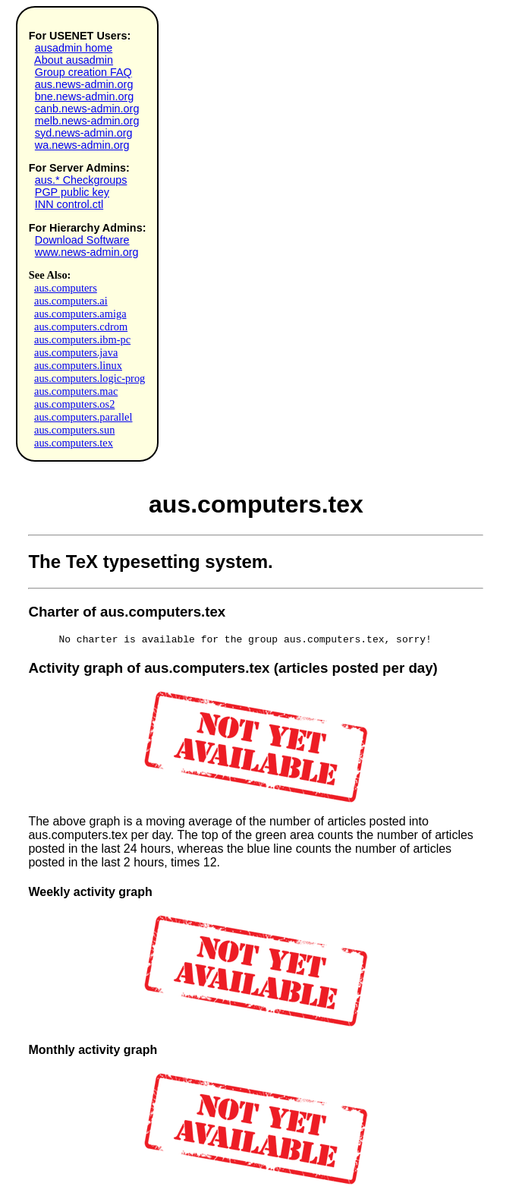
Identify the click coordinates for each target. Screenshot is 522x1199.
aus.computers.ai (71, 301)
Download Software (82, 240)
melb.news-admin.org (87, 121)
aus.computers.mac (76, 391)
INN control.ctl (69, 204)
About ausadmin (73, 60)
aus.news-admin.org (84, 84)
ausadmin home (73, 48)
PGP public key (72, 192)
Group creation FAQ (83, 72)
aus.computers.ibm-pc (82, 339)
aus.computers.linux (78, 365)
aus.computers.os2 (74, 404)
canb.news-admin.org (87, 109)
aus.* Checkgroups (81, 180)
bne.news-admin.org (84, 96)
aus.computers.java (76, 352)
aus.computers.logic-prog (89, 378)
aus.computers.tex (73, 443)
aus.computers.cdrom (80, 326)
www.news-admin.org (87, 252)
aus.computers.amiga (80, 314)
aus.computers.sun (74, 430)
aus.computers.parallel (83, 417)
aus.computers (65, 288)
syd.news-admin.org (84, 133)
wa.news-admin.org (82, 145)
